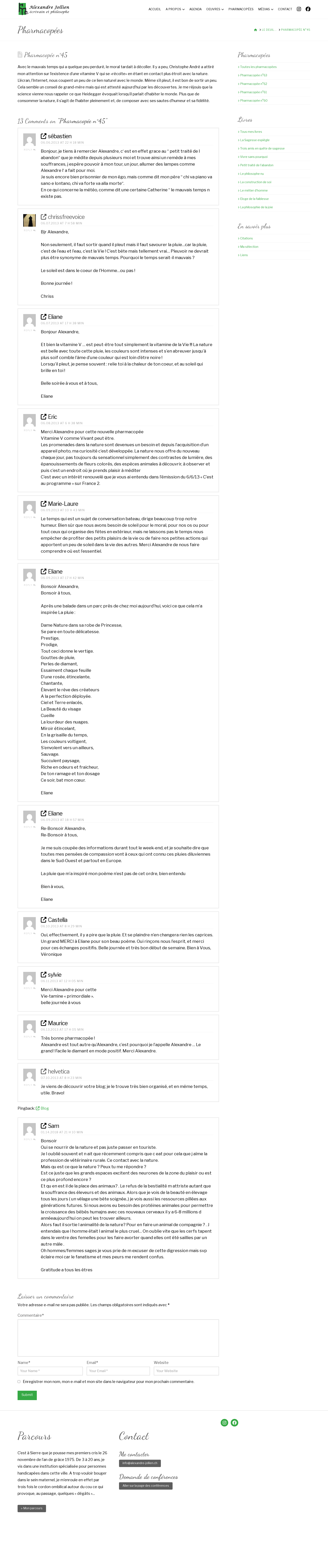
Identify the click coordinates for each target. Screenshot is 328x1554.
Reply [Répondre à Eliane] (30, 330)
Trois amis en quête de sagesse (261, 148)
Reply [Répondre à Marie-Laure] (30, 517)
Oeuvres (152, 1536)
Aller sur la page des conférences (146, 1485)
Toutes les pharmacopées (257, 67)
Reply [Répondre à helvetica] (30, 1085)
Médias (195, 1536)
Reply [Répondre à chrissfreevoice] (30, 230)
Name (24, 1362)
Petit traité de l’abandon (255, 165)
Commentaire (31, 1315)
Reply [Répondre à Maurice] (30, 1036)
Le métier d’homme (253, 190)
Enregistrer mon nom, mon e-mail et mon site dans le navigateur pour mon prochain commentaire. (108, 1381)
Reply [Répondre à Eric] (30, 430)
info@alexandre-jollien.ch (140, 1463)
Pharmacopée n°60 (253, 100)
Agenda (136, 1536)
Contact (211, 1536)
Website (161, 1362)
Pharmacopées (174, 1536)
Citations (245, 238)
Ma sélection (248, 246)
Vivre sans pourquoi (253, 156)
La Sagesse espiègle (254, 140)
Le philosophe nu (251, 173)
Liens (243, 255)
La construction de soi (254, 182)
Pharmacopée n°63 (252, 75)
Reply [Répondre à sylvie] (30, 988)
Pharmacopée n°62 (252, 84)
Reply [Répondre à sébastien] (30, 149)
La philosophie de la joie (255, 207)
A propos (118, 1536)
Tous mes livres (250, 131)
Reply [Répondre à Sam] (30, 1139)
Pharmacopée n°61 (252, 92)
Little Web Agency (199, 1543)
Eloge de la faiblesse (253, 199)
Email (92, 1362)
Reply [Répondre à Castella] (30, 933)
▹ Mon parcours (31, 1508)
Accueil (102, 1536)
